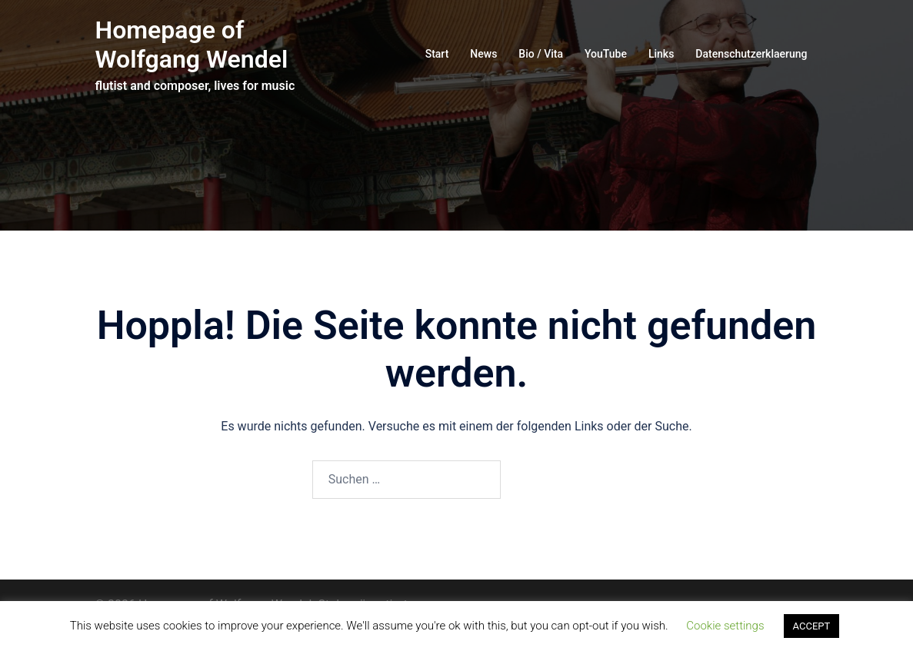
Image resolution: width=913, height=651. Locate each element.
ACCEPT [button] (812, 626)
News (483, 54)
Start (437, 54)
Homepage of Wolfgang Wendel (191, 44)
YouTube (606, 54)
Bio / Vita (540, 54)
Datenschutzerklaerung (751, 54)
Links (661, 54)
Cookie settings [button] (725, 626)
